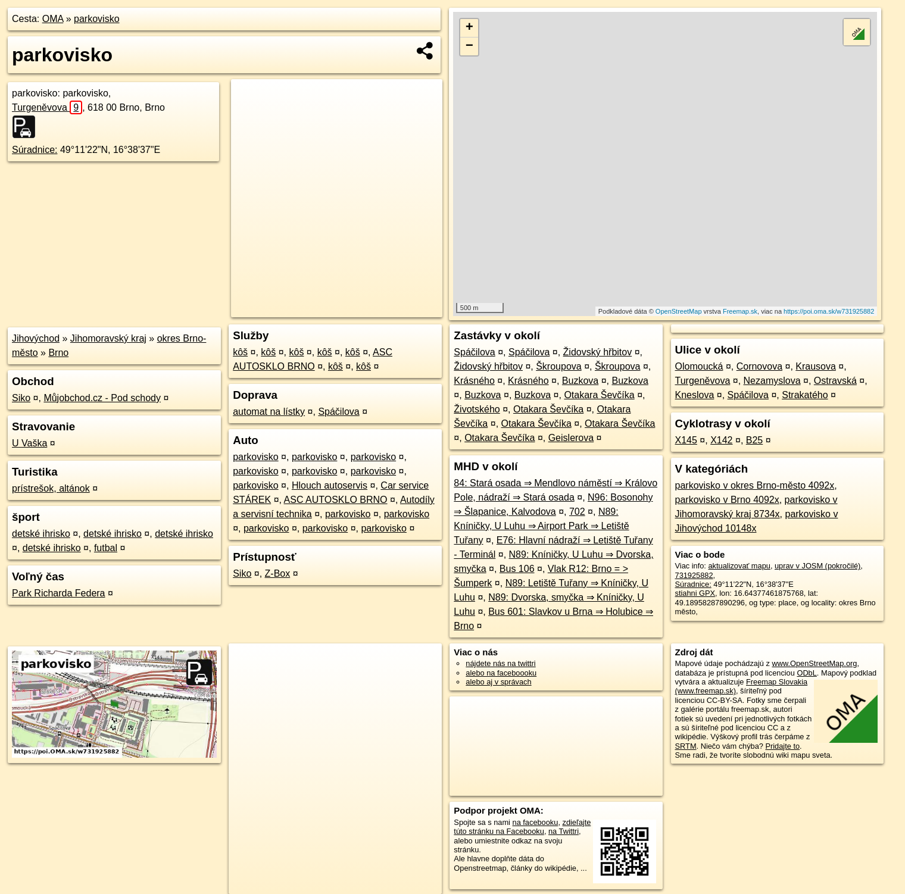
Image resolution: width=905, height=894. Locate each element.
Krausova (815, 366)
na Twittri (563, 831)
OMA (53, 19)
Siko (21, 398)
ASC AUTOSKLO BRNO (336, 500)
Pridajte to (782, 746)
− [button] (469, 46)
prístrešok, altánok (51, 488)
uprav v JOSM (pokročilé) (817, 565)
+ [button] (469, 28)
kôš (240, 352)
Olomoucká (699, 366)
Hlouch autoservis (329, 485)
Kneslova (694, 395)
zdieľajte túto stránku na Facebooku (522, 827)
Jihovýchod (36, 338)
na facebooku (535, 822)
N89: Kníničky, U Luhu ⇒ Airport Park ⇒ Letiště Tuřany (541, 526)
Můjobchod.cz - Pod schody (102, 398)
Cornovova (759, 366)
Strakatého (805, 395)
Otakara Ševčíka (599, 395)
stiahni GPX (695, 593)
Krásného (474, 381)
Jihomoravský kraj (108, 338)
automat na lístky (269, 412)
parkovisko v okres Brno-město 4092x (755, 485)
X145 (686, 440)
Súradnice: (35, 150)
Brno (58, 353)
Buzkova (580, 381)
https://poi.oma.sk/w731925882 (829, 311)
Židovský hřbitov (597, 352)
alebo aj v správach (498, 681)
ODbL (806, 672)
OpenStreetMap (679, 311)
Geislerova (571, 438)
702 (577, 512)
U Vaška (29, 443)
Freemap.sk (740, 311)
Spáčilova (338, 412)
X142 (721, 440)
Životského (477, 409)
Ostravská (835, 381)
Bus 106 (517, 569)
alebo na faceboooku (501, 672)
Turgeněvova (47, 107)
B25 (754, 440)
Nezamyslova (772, 381)
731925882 (694, 575)
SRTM (686, 746)
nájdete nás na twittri (500, 663)
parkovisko (96, 19)
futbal (105, 548)
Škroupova (559, 366)
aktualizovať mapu (739, 565)
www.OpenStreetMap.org (814, 663)
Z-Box (278, 573)
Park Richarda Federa (58, 593)
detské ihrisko (41, 534)
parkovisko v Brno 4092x (727, 500)
